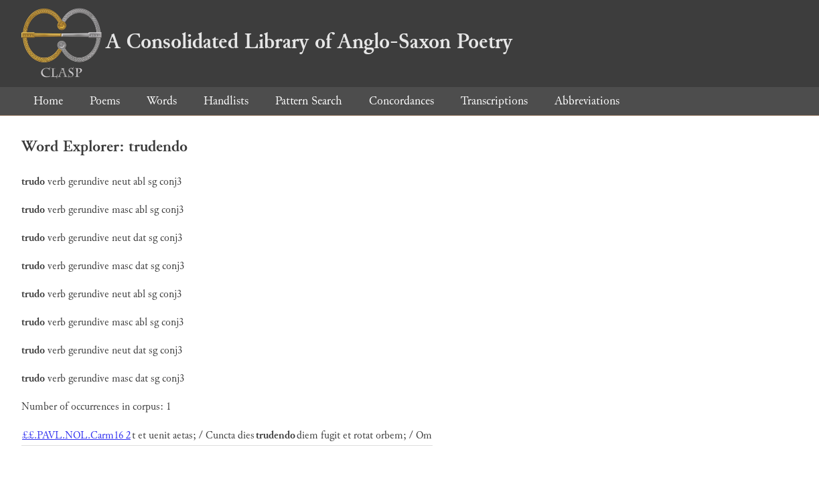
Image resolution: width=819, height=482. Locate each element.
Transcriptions (494, 100)
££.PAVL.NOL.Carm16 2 (76, 435)
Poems (105, 100)
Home (48, 100)
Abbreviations (586, 100)
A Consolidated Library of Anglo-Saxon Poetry (266, 41)
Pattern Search (308, 100)
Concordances (401, 100)
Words (162, 100)
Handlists (226, 100)
